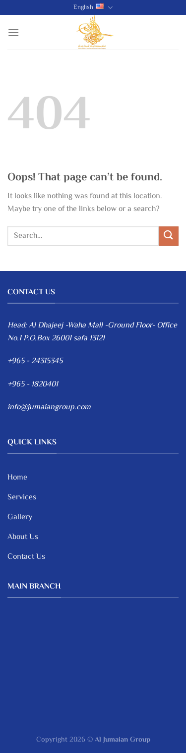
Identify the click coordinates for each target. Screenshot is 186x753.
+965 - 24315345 (34, 361)
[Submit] (169, 236)
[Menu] (13, 32)
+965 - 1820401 (32, 384)
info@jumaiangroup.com (49, 407)
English (93, 7)
